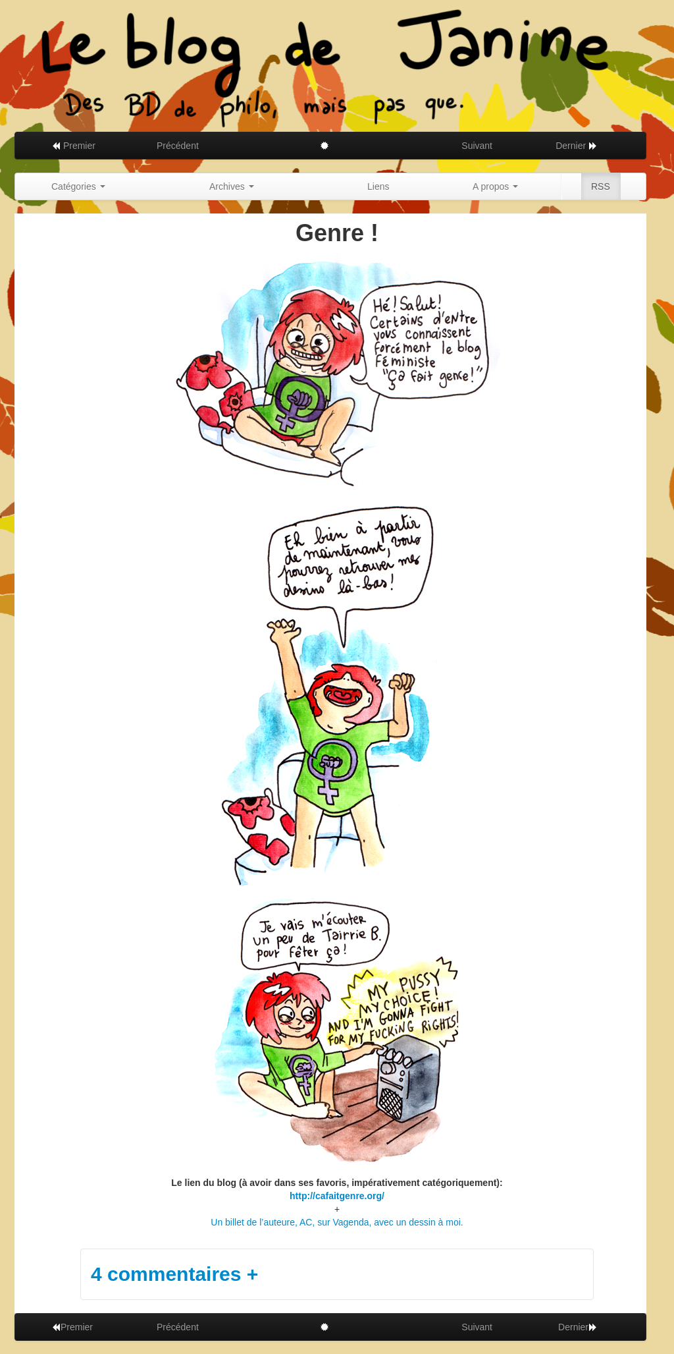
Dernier (577, 145)
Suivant (476, 145)
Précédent (178, 145)
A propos (495, 186)
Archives (231, 186)
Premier (73, 145)
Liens (378, 186)
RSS (600, 186)
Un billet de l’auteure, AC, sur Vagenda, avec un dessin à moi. (337, 1222)
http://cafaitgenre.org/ (337, 1196)
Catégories (78, 186)
